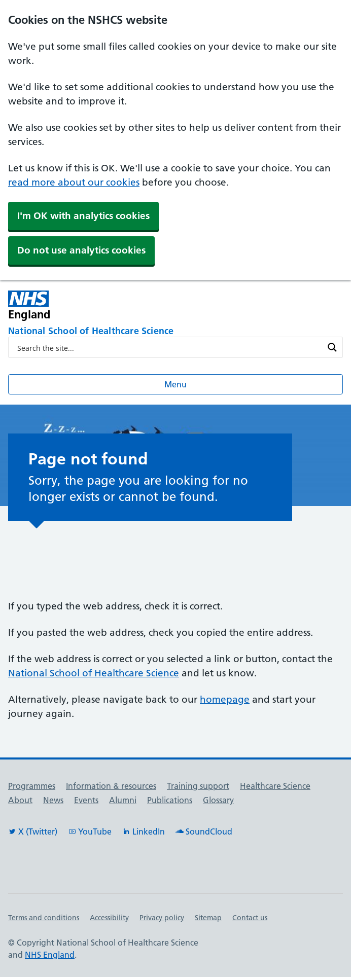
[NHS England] (108, 305)
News (53, 800)
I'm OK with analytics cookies (83, 216)
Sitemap (208, 917)
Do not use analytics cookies (81, 250)
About (20, 800)
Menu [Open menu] (175, 384)
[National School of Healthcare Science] (175, 332)
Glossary (218, 800)
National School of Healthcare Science (93, 673)
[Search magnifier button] (332, 347)
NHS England (50, 955)
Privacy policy (161, 917)
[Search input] (169, 347)
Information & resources (111, 786)
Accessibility (109, 917)
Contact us (249, 917)
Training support (198, 786)
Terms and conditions (43, 917)
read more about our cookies (73, 182)
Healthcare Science (275, 786)
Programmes (31, 786)
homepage (225, 699)
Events (86, 800)
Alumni (122, 800)
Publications (169, 800)
